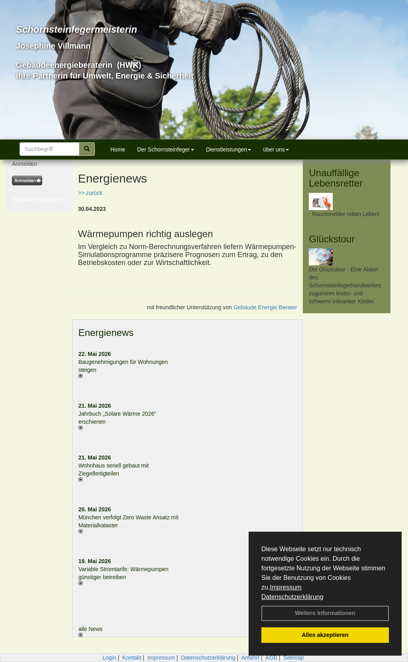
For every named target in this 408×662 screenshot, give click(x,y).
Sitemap (293, 657)
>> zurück (90, 193)
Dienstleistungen (228, 149)
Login (109, 657)
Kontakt (131, 657)
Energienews (106, 332)
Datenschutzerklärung (292, 596)
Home (117, 149)
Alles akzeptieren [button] (325, 635)
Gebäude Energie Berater (265, 307)
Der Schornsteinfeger (165, 149)
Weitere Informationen (325, 613)
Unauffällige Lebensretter (336, 178)
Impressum (285, 587)
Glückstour (332, 239)
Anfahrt (250, 657)
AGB (271, 657)
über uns (275, 149)
